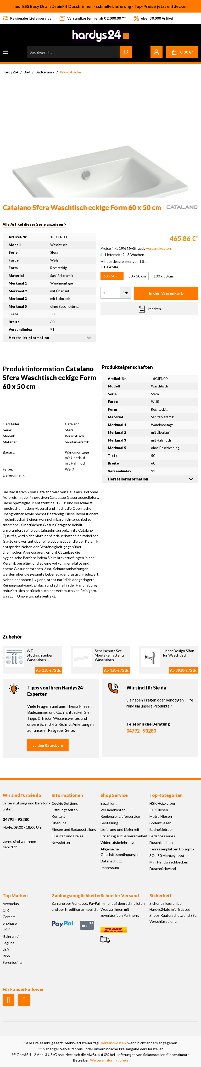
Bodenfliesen (160, 823)
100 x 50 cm (163, 276)
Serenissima (12, 962)
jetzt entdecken (172, 6)
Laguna (8, 943)
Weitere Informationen (109, 1060)
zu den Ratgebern (48, 745)
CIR (6, 910)
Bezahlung (109, 803)
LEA (6, 949)
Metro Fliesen (160, 816)
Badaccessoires (162, 836)
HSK (6, 929)
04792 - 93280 (141, 731)
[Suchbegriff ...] (73, 52)
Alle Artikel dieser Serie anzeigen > (34, 224)
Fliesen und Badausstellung (74, 829)
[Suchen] (126, 52)
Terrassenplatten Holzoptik (171, 849)
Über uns (59, 823)
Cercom (9, 916)
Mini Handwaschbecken (168, 862)
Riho (6, 956)
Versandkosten (113, 810)
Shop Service (114, 795)
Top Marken (15, 895)
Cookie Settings (65, 803)
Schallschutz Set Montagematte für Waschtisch (110, 655)
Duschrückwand (162, 868)
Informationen (67, 795)
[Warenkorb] (182, 52)
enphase (10, 923)
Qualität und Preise (67, 836)
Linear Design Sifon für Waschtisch (178, 652)
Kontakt (58, 816)
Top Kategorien (166, 795)
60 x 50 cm (112, 276)
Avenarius (11, 903)
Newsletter (61, 842)
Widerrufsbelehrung (117, 842)
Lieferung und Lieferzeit (119, 829)
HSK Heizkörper (162, 803)
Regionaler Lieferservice (120, 816)
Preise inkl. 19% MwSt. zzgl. (135, 248)
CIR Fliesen (158, 810)
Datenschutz (111, 861)
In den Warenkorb (166, 293)
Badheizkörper (161, 829)
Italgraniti (11, 936)
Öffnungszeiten (65, 810)
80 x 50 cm (137, 276)
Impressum (109, 867)
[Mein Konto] (156, 52)
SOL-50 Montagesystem (169, 855)
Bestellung (109, 823)
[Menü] (5, 51)
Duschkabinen (161, 842)
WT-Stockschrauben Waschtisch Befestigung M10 (41, 657)
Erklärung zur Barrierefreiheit (124, 836)
